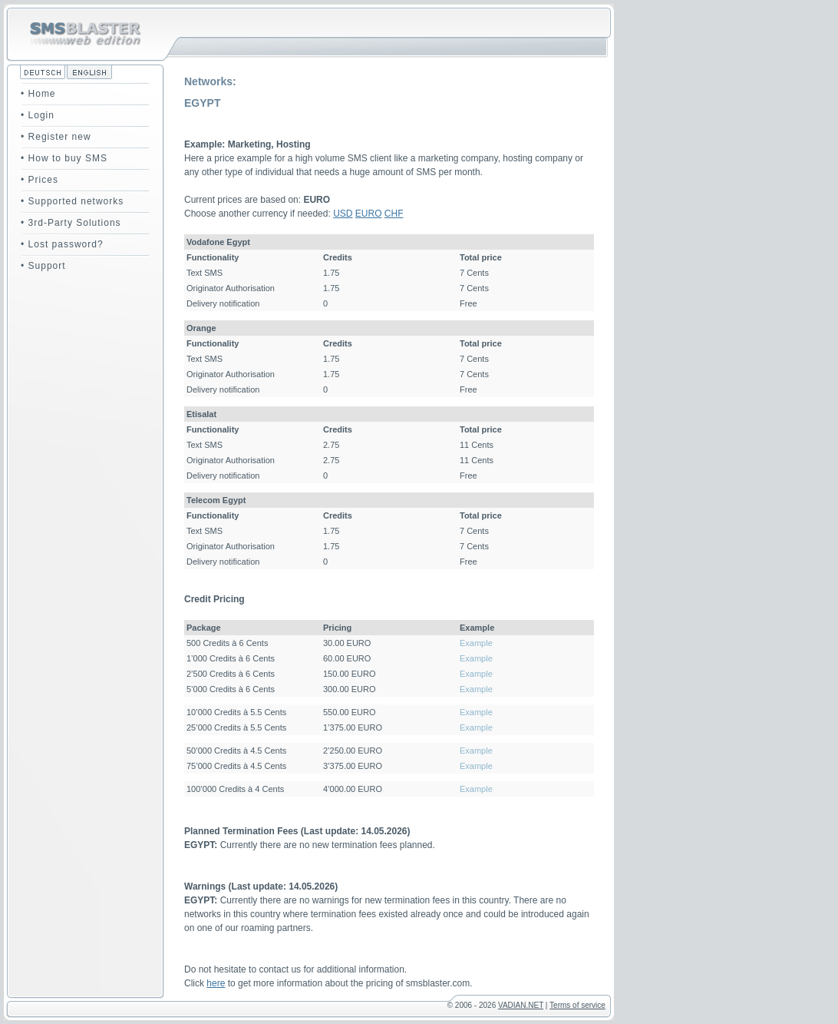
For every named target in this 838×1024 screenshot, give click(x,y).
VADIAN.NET (520, 1005)
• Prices (39, 179)
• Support (43, 265)
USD (342, 213)
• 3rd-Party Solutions (71, 222)
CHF (394, 213)
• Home (38, 93)
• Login (37, 115)
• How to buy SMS (64, 158)
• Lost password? (62, 244)
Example (476, 643)
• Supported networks (72, 201)
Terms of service (577, 1005)
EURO (368, 213)
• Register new (56, 136)
